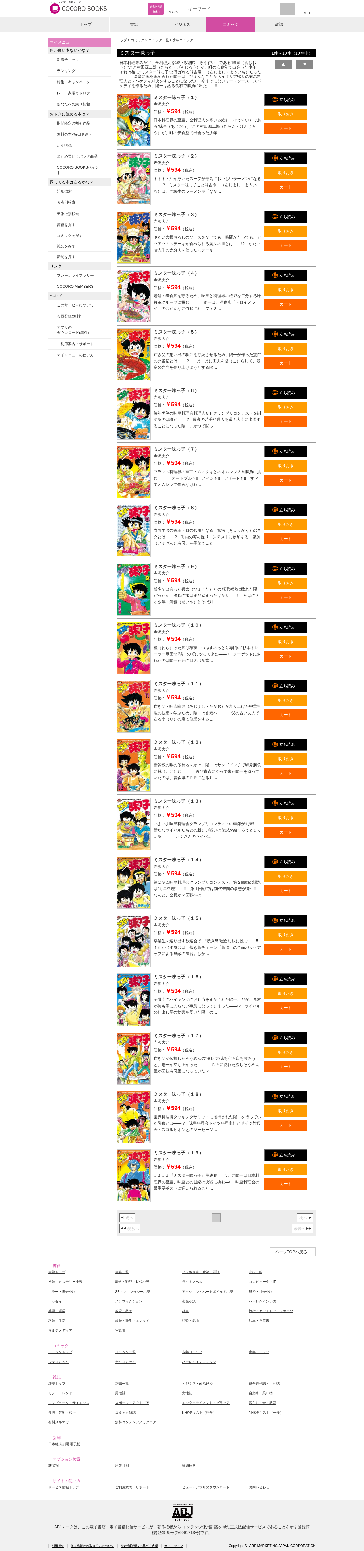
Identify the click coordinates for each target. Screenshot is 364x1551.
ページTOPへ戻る (291, 1252)
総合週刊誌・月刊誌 (264, 1384)
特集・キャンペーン (73, 82)
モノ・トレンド (60, 1393)
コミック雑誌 (125, 1413)
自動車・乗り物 (261, 1393)
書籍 (134, 24)
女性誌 (187, 1393)
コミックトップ (60, 1352)
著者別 (53, 1466)
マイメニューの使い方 (75, 355)
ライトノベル (192, 1282)
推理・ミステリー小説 (65, 1282)
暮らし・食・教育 (262, 1403)
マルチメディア (60, 1330)
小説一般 (255, 1272)
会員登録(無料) (69, 316)
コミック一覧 (159, 40)
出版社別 (122, 1466)
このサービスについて (75, 305)
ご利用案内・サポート (75, 344)
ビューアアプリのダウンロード (206, 1487)
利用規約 (58, 1546)
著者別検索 (66, 202)
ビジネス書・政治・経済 (201, 1272)
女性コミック (125, 1362)
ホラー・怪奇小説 (62, 1292)
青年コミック (259, 1352)
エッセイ (55, 1301)
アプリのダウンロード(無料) (73, 330)
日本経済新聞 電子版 (64, 1444)
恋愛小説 (189, 1301)
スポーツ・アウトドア (132, 1403)
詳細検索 (64, 191)
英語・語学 (56, 1311)
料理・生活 (56, 1321)
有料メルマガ (58, 1422)
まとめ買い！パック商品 (77, 156)
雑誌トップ (56, 1384)
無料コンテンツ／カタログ (135, 1422)
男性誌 (120, 1393)
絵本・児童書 (259, 1321)
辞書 (185, 1311)
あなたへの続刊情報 (73, 104)
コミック (231, 24)
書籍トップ (56, 1272)
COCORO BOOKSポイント (78, 170)
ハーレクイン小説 (262, 1301)
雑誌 (279, 24)
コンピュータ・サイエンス (68, 1403)
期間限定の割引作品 (73, 123)
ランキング (66, 71)
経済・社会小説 (261, 1292)
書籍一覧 (122, 1272)
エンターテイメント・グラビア (206, 1403)
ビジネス (182, 24)
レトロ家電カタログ (73, 93)
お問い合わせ (259, 1487)
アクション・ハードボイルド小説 (207, 1292)
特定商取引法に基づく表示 (139, 1546)
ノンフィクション (128, 1301)
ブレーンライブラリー (75, 275)
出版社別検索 (68, 214)
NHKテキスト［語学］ (199, 1413)
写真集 (120, 1330)
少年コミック (183, 40)
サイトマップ (173, 1546)
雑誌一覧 (122, 1384)
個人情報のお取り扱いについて (92, 1546)
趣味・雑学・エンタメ (132, 1321)
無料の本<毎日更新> (74, 134)
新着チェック (68, 59)
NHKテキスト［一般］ (266, 1413)
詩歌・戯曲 (190, 1321)
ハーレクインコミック (199, 1362)
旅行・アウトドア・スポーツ (271, 1311)
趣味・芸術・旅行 (62, 1413)
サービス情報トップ (63, 1487)
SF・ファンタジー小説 (132, 1292)
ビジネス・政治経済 (197, 1384)
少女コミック (58, 1362)
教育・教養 (123, 1311)
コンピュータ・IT (262, 1282)
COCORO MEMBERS (75, 286)
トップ (86, 24)
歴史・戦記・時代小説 (132, 1282)
